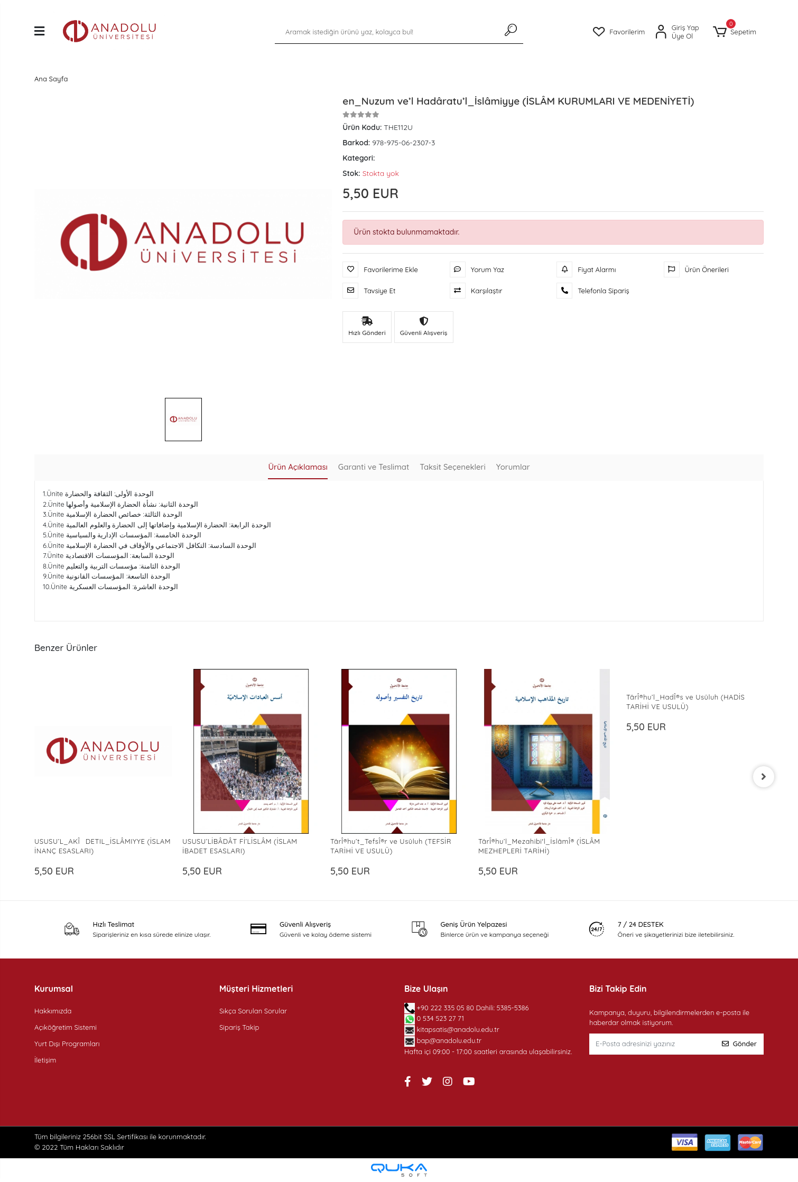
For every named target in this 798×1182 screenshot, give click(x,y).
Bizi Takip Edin (618, 988)
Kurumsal (53, 988)
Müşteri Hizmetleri (256, 988)
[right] (763, 776)
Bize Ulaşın (426, 988)
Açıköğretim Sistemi (65, 1027)
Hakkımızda (52, 1011)
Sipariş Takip (239, 1027)
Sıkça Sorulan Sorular (253, 1011)
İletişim (45, 1060)
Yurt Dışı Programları (67, 1043)
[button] (735, 32)
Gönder (739, 1043)
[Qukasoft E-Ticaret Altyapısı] (399, 1170)
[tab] (297, 468)
